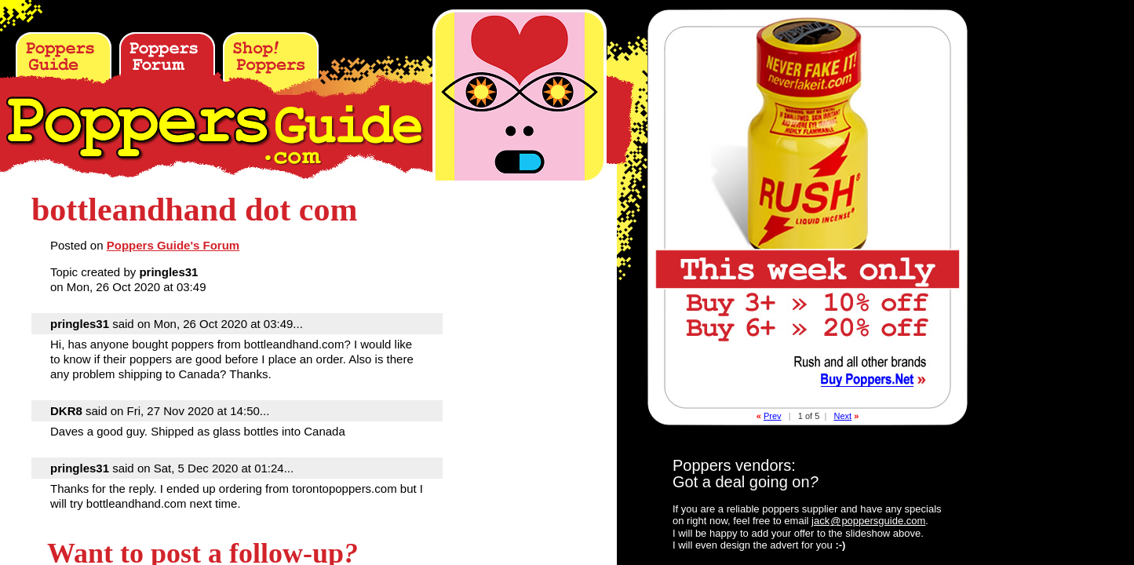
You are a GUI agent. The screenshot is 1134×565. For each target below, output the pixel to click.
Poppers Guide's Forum (173, 245)
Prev (773, 416)
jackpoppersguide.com (868, 521)
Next (842, 416)
